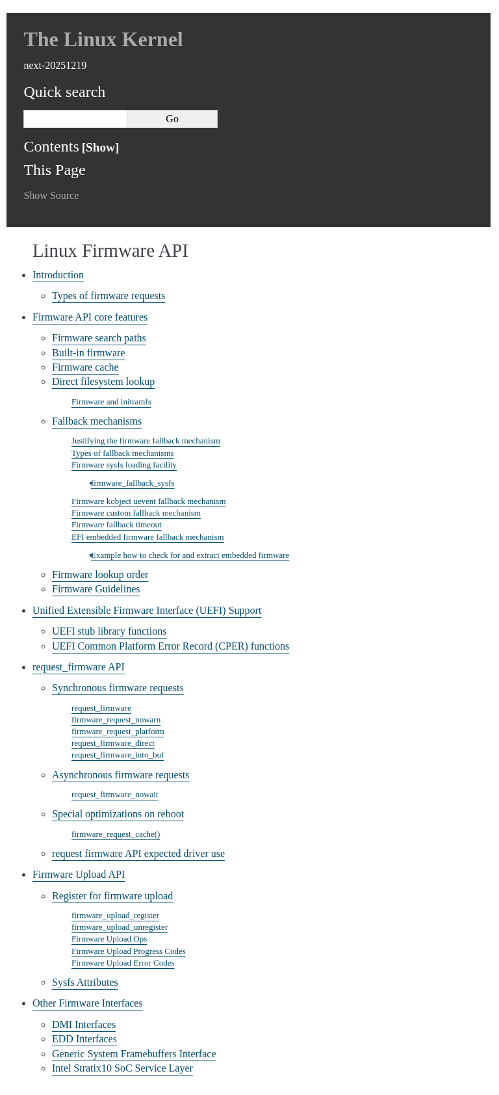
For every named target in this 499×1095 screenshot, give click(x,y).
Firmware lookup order (100, 574)
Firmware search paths (99, 337)
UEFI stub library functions (109, 631)
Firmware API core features (89, 317)
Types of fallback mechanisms (122, 453)
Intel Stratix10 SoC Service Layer (122, 1068)
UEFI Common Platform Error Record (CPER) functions (170, 646)
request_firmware (101, 708)
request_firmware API (78, 666)
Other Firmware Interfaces (87, 1003)
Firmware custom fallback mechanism (136, 513)
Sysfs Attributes (85, 982)
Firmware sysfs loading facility (124, 464)
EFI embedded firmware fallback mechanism (147, 537)
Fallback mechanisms (97, 421)
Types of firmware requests (108, 295)
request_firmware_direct (113, 743)
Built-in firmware (88, 352)
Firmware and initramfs (111, 401)
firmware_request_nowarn (115, 719)
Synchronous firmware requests (118, 687)
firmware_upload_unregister (119, 927)
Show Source (51, 195)
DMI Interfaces (84, 1024)
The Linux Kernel (103, 39)
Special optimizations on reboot (118, 813)
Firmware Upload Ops (109, 938)
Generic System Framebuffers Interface (134, 1053)
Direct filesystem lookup (103, 381)
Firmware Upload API (78, 874)
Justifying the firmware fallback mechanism (145, 440)
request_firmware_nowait (115, 794)
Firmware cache (85, 367)
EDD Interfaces (84, 1038)
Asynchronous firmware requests (121, 774)
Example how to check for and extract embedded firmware (190, 555)
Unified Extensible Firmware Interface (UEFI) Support (146, 610)
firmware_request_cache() (115, 834)
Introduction (58, 274)
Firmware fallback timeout (116, 524)
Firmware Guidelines (96, 588)
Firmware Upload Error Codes (123, 963)
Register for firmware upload (112, 895)
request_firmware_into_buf (117, 754)
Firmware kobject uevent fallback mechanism (148, 501)
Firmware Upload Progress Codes (128, 951)
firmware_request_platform (117, 731)
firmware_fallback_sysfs (133, 483)
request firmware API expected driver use (138, 853)
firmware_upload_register (115, 915)
